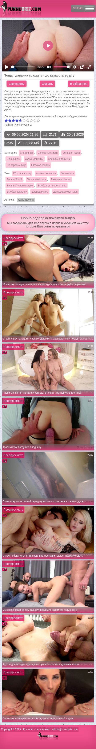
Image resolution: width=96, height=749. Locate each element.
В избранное (78, 83)
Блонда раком (40, 191)
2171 (50, 134)
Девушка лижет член (65, 191)
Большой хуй (14, 179)
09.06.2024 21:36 (22, 134)
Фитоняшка (67, 173)
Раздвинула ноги (61, 179)
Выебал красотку (17, 191)
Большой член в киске (20, 185)
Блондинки (26, 152)
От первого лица (16, 165)
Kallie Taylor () (25, 200)
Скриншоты (16, 83)
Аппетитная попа (46, 173)
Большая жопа (71, 152)
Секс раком (13, 158)
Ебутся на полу (22, 173)
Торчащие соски (36, 179)
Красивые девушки (59, 158)
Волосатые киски (48, 152)
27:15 (50, 143)
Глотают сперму (40, 165)
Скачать (47, 83)
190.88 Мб (28, 143)
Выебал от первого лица (52, 185)
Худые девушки (34, 158)
